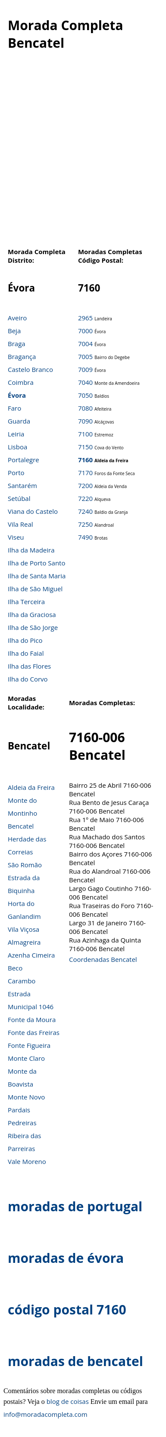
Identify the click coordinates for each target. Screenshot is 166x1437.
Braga (16, 343)
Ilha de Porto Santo (36, 563)
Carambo (21, 980)
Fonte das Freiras (34, 1032)
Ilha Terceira (26, 601)
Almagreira (24, 942)
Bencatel (21, 826)
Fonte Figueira (29, 1045)
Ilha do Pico (25, 640)
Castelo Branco (30, 369)
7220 (85, 498)
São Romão (25, 864)
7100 (85, 434)
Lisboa (17, 446)
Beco (15, 968)
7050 (85, 395)
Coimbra (21, 382)
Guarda (19, 421)
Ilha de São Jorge (33, 627)
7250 (85, 524)
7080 (85, 408)
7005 (85, 356)
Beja (14, 330)
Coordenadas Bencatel (103, 959)
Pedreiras (22, 1122)
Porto (16, 472)
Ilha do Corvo (28, 679)
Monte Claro (26, 1058)
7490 (85, 537)
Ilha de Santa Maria (37, 575)
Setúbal (19, 498)
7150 (85, 446)
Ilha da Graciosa (32, 614)
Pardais (19, 1109)
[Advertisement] (81, 153)
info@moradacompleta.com (45, 1414)
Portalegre (23, 459)
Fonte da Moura (32, 1019)
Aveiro (17, 317)
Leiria (16, 434)
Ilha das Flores (29, 666)
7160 (85, 459)
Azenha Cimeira (31, 955)
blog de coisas (68, 1401)
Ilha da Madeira (31, 550)
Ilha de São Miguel (35, 588)
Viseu (16, 537)
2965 (85, 317)
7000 (85, 330)
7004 (85, 343)
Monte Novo (26, 1097)
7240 (85, 511)
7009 (85, 369)
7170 (85, 472)
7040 (85, 382)
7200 (85, 485)
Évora (17, 395)
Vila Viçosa (23, 929)
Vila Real (20, 524)
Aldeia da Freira (31, 787)
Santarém (22, 485)
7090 (85, 421)
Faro (14, 408)
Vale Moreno (27, 1161)
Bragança (22, 356)
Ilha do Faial (26, 653)
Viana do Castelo (33, 511)
